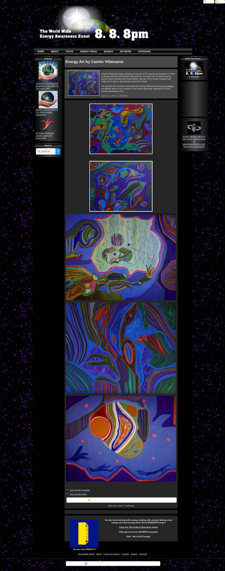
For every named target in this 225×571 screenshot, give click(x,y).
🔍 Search (209, 1)
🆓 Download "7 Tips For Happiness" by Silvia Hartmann (113, 563)
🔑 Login (220, 1)
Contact (125, 554)
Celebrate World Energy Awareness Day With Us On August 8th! (47, 86)
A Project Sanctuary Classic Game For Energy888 (45, 135)
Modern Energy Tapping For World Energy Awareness (47, 112)
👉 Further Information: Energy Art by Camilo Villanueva (121, 500)
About (99, 554)
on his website (167, 86)
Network (143, 554)
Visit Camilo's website (80, 490)
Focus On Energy (111, 554)
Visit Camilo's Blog (78, 494)
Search (134, 554)
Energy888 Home (86, 554)
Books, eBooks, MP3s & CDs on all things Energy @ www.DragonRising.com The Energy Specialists (193, 141)
